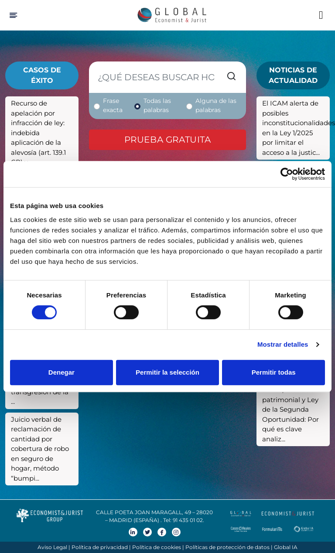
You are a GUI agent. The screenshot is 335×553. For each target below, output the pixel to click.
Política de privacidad (100, 547)
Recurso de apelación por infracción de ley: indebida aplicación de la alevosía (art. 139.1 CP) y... (38, 132)
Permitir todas (274, 372)
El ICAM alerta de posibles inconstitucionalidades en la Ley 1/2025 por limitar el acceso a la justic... (296, 128)
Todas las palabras (157, 105)
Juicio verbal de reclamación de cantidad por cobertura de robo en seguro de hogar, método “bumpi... (40, 448)
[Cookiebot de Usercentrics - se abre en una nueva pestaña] (287, 174)
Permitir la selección (167, 372)
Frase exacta (113, 105)
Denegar (61, 372)
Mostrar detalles (282, 344)
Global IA (285, 547)
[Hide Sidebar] (12, 15)
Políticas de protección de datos (227, 547)
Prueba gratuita (167, 139)
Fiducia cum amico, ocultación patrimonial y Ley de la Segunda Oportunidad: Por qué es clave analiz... (290, 409)
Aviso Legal (52, 547)
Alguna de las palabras (215, 105)
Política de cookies (156, 547)
